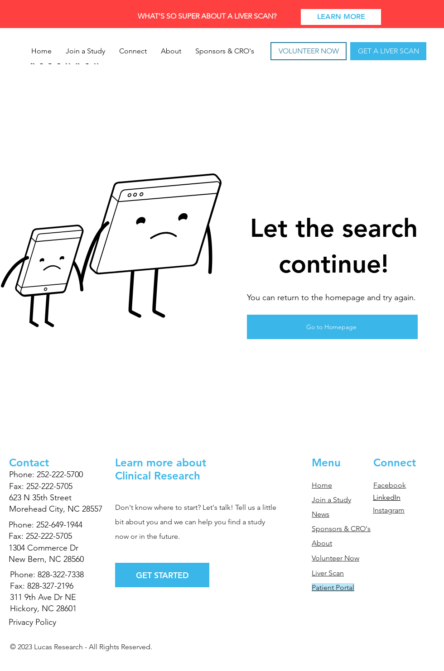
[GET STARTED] (162, 575)
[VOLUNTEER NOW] (308, 51)
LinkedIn (387, 497)
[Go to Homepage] (332, 327)
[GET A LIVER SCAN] (388, 51)
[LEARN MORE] (341, 17)
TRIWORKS (67, 661)
